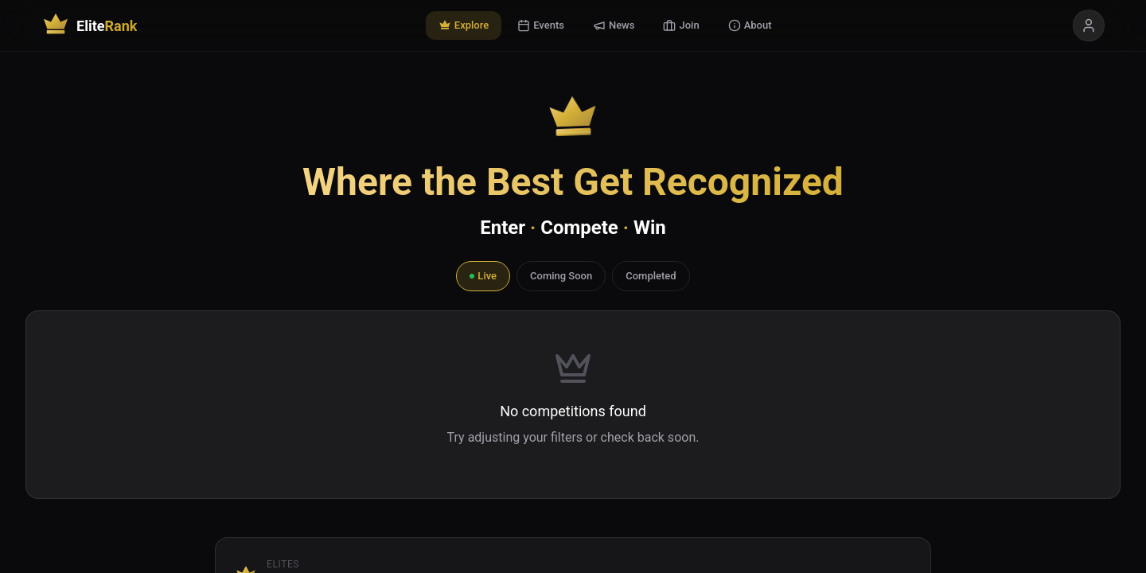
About (750, 25)
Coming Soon (561, 276)
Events (540, 25)
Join (681, 25)
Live (483, 276)
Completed (651, 276)
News (614, 25)
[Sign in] (1089, 25)
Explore (464, 25)
